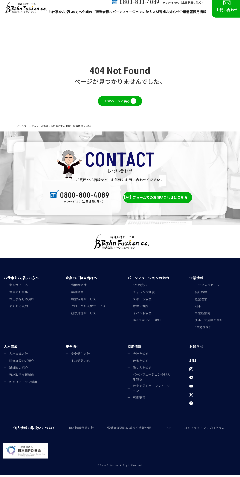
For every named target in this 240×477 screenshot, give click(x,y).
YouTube (201, 388)
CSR (166, 430)
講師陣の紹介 (18, 370)
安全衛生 (73, 348)
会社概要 (201, 294)
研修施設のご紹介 (21, 363)
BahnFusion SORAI (147, 322)
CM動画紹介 (203, 329)
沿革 (198, 308)
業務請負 (77, 294)
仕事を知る (141, 363)
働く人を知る (142, 370)
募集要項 (139, 399)
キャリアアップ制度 (23, 384)
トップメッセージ (207, 287)
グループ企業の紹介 (209, 322)
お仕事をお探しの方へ (72, 15)
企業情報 (185, 15)
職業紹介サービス (83, 301)
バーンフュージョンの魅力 (132, 15)
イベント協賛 (142, 315)
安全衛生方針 (80, 356)
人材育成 (156, 15)
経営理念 (201, 301)
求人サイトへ (18, 287)
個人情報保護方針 (78, 430)
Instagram (202, 371)
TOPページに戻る (117, 101)
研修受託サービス (83, 315)
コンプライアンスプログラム (204, 430)
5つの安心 (140, 287)
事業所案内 (203, 315)
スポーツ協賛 (142, 301)
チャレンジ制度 (144, 294)
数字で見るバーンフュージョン (152, 390)
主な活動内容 (80, 363)
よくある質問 (18, 308)
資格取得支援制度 (21, 377)
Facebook (202, 405)
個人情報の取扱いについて (32, 430)
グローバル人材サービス (88, 308)
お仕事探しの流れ (21, 301)
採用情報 (199, 15)
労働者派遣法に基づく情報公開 (127, 430)
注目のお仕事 (18, 294)
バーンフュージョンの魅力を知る (152, 379)
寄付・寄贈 (141, 308)
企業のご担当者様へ (101, 15)
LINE (198, 379)
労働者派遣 (79, 287)
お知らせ (171, 15)
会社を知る (141, 356)
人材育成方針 (18, 356)
